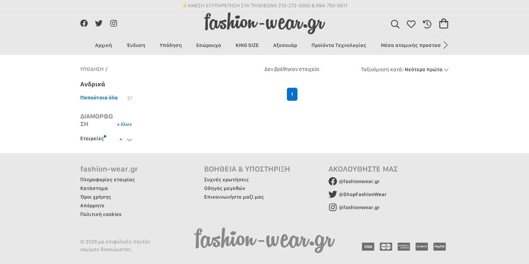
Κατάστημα (94, 188)
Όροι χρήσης (95, 196)
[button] (445, 45)
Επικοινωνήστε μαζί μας (234, 196)
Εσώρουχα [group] (208, 45)
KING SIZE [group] (247, 45)
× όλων (124, 124)
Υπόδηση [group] (171, 45)
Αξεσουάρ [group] (285, 45)
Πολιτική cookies (100, 214)
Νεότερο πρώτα (405, 69)
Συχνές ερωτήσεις (226, 179)
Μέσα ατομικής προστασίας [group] (415, 45)
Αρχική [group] (103, 45)
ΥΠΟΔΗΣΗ (92, 69)
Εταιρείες (93, 138)
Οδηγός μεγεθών (224, 188)
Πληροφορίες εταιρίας (107, 179)
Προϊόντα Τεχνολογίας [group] (338, 45)
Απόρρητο (92, 205)
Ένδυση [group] (135, 45)
